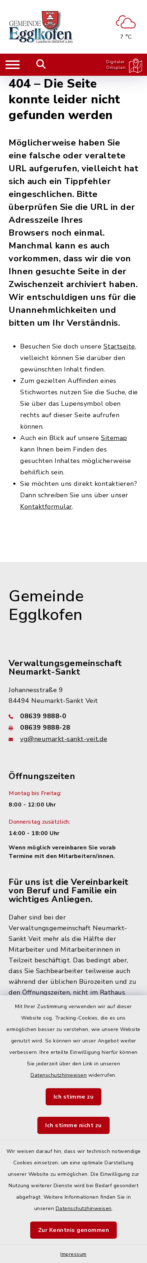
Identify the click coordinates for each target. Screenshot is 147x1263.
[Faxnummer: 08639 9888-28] (73, 727)
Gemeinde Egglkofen (46, 606)
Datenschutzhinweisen (59, 1075)
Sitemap (114, 438)
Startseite (119, 346)
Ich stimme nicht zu (73, 1125)
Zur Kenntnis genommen (73, 1230)
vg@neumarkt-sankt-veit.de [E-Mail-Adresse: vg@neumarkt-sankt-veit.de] (63, 739)
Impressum (73, 1254)
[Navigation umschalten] (12, 64)
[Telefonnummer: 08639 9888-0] (73, 716)
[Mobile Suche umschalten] (41, 65)
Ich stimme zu (74, 1097)
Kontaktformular (46, 506)
